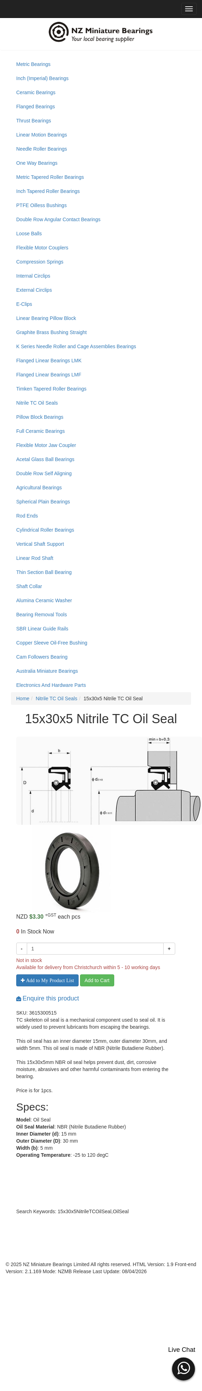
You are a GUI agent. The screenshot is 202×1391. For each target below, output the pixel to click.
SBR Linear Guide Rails (42, 628)
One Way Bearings (36, 163)
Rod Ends (27, 516)
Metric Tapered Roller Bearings (50, 177)
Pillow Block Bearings (39, 417)
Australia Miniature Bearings (47, 671)
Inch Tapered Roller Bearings (48, 191)
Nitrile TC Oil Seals (37, 403)
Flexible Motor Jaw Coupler (46, 445)
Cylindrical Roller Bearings (45, 530)
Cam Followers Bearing (42, 657)
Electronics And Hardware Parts (51, 685)
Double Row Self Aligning (44, 473)
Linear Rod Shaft (34, 558)
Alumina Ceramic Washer (44, 600)
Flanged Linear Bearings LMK (48, 360)
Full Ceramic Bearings (40, 431)
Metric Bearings (33, 64)
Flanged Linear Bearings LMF (48, 374)
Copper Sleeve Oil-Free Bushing (51, 643)
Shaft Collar (29, 586)
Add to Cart (97, 980)
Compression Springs (39, 262)
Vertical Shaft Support (40, 544)
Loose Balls (29, 233)
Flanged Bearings (35, 106)
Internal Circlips (33, 276)
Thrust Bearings (33, 120)
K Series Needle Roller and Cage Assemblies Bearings (76, 346)
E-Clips (24, 304)
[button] (183, 1368)
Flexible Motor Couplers (42, 247)
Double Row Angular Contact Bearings (58, 219)
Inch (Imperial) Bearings (42, 78)
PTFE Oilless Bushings (41, 205)
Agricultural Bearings (39, 487)
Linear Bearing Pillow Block (46, 318)
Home (22, 698)
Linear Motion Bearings (41, 135)
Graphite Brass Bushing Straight (51, 332)
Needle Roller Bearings (41, 149)
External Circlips (34, 290)
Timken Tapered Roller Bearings (51, 389)
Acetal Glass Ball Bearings (45, 459)
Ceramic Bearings (35, 92)
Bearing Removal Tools (41, 614)
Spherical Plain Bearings (43, 501)
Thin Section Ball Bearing (44, 572)
